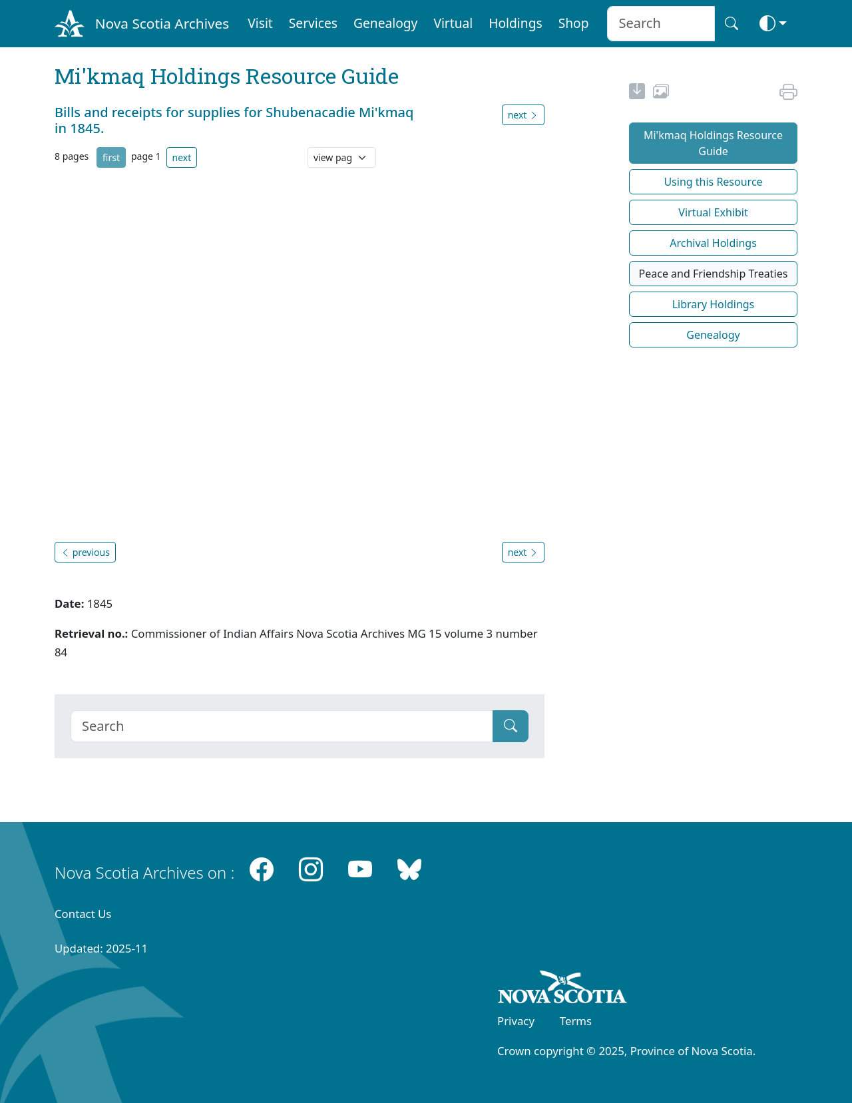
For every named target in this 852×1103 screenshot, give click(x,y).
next (182, 157)
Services (313, 23)
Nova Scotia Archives (162, 23)
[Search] (282, 726)
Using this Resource (713, 181)
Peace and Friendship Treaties (713, 273)
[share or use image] (661, 93)
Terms (576, 1020)
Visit (260, 23)
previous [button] (85, 552)
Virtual (453, 23)
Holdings (515, 23)
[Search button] (731, 23)
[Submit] (511, 726)
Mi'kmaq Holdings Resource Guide (713, 143)
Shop (573, 23)
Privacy (515, 1020)
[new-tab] (637, 93)
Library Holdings (713, 304)
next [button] (523, 115)
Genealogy (385, 23)
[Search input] (660, 23)
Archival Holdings (713, 243)
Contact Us (83, 913)
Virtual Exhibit (712, 212)
